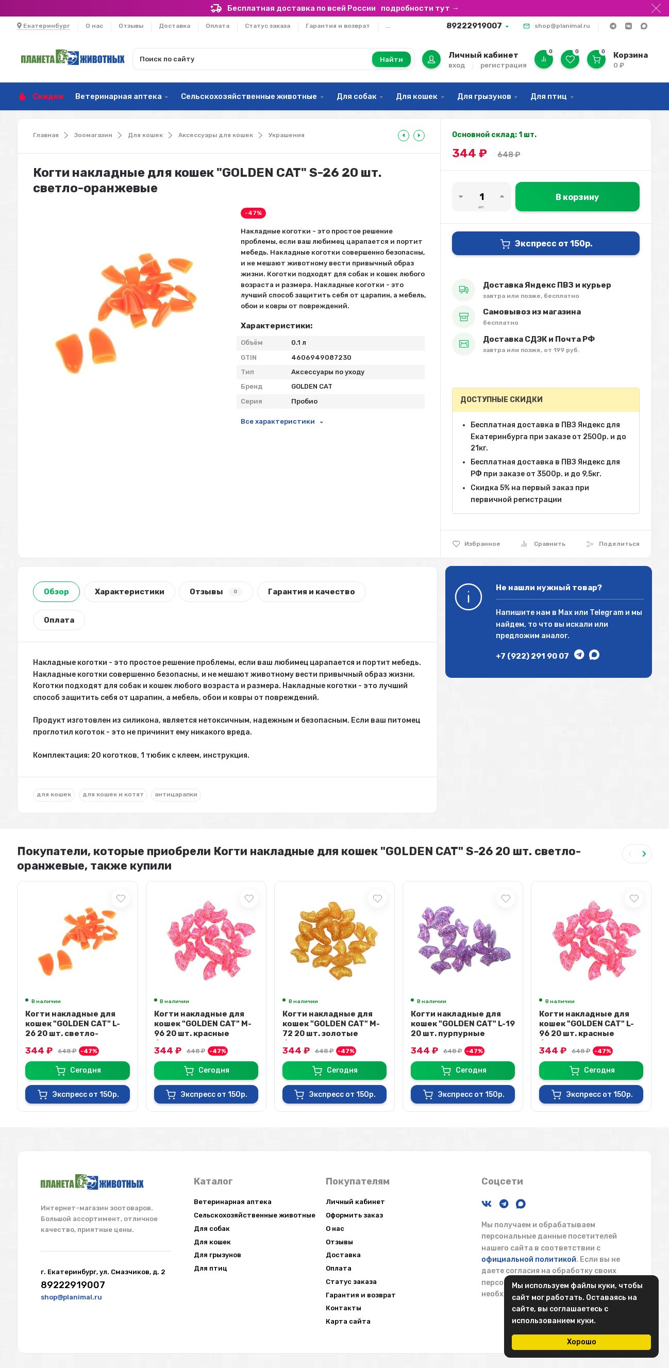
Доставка (174, 25)
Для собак (357, 96)
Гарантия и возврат (338, 25)
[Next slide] (644, 854)
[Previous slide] (630, 854)
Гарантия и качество (311, 591)
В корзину (577, 197)
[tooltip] (403, 135)
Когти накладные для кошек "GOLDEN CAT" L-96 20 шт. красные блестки (586, 1028)
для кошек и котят (113, 794)
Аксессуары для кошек (215, 135)
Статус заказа (267, 25)
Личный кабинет (355, 1202)
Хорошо (581, 1342)
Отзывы (131, 25)
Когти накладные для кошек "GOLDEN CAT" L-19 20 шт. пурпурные (463, 1023)
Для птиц (548, 96)
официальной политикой (528, 1259)
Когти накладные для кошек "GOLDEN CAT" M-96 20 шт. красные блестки (203, 1028)
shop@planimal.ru (562, 25)
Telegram (607, 612)
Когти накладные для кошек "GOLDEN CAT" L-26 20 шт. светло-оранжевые (72, 1028)
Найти (391, 59)
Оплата (217, 25)
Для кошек (417, 96)
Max (565, 612)
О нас (94, 25)
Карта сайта (348, 1321)
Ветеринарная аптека (118, 96)
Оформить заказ (354, 1215)
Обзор (56, 591)
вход (456, 65)
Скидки (47, 96)
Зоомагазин (93, 135)
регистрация (503, 65)
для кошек (54, 794)
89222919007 (474, 25)
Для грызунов (484, 96)
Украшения (287, 135)
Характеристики (129, 591)
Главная (46, 135)
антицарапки (176, 794)
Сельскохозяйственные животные (249, 96)
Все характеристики (278, 421)
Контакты (343, 1308)
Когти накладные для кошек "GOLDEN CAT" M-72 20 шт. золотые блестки (331, 1028)
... (388, 25)
